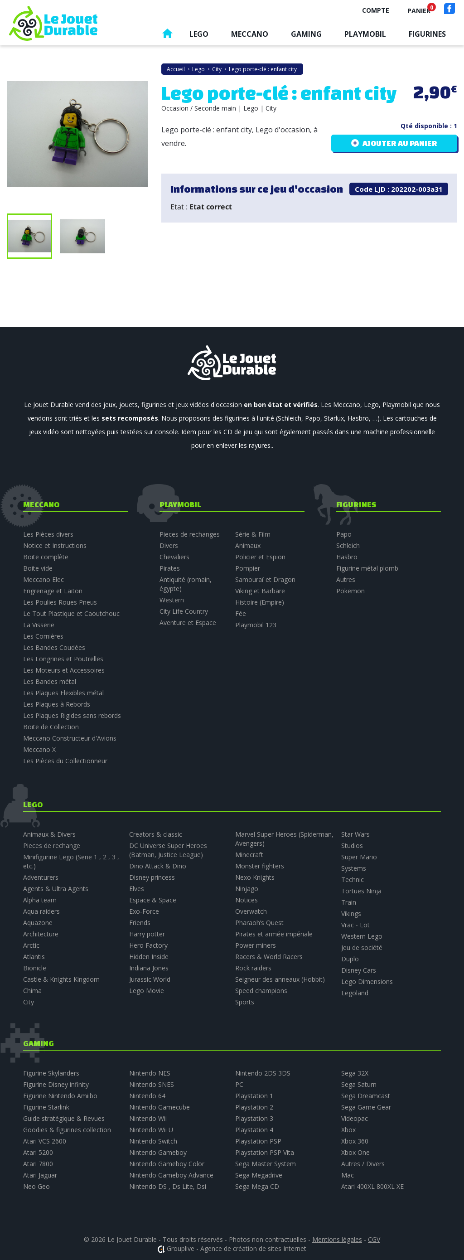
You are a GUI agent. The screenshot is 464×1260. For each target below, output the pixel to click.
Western (172, 600)
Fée (240, 613)
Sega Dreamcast (365, 1095)
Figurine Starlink (46, 1107)
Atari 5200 (38, 1152)
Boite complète (45, 556)
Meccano (249, 34)
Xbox (348, 1129)
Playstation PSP (258, 1141)
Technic (352, 879)
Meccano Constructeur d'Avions (69, 738)
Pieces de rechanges (190, 534)
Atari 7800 (38, 1163)
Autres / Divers (363, 1163)
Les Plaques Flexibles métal (63, 692)
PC (239, 1084)
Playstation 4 (254, 1129)
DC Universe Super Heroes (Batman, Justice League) (168, 850)
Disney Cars (358, 970)
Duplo (350, 959)
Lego (198, 34)
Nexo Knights (255, 877)
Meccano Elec (43, 579)
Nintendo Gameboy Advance (171, 1175)
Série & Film (253, 534)
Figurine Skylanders (51, 1073)
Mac (347, 1175)
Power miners (255, 945)
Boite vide (38, 568)
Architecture (40, 934)
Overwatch (251, 911)
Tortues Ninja (361, 891)
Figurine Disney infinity (56, 1084)
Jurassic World (149, 979)
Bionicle (34, 968)
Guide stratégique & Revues (64, 1118)
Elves (136, 888)
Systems (353, 868)
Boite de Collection (51, 726)
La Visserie (38, 624)
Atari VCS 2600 (44, 1141)
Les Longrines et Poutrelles (63, 658)
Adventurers (40, 877)
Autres (345, 579)
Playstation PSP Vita (264, 1152)
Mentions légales (337, 1239)
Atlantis (34, 956)
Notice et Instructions (55, 545)
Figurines (427, 34)
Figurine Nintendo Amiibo (60, 1095)
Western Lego (361, 936)
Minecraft (249, 854)
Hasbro (347, 556)
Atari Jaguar (40, 1175)
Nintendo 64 (147, 1095)
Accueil (167, 35)
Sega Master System (265, 1163)
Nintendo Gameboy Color (166, 1163)
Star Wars (355, 834)
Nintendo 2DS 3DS (262, 1073)
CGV (374, 1239)
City (28, 1002)
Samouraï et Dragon (265, 579)
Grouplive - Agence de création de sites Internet (236, 1248)
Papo (344, 534)
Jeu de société (361, 947)
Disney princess (152, 877)
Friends (139, 922)
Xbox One (355, 1152)
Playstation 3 (254, 1118)
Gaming (306, 34)
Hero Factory (148, 945)
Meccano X (39, 749)
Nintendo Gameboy (158, 1152)
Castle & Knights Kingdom (61, 979)
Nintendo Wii (148, 1118)
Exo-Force (144, 911)
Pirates (170, 568)
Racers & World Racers (269, 956)
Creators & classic (155, 834)
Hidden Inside (149, 956)
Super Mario (359, 857)
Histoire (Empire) (259, 602)
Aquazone (38, 922)
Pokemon (350, 590)
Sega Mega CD (257, 1186)
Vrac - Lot (355, 925)
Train (348, 902)
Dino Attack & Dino (157, 866)
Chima (32, 990)
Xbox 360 (354, 1141)
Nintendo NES (149, 1073)
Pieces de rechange (51, 845)
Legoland (354, 993)
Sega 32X (354, 1073)
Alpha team (40, 900)
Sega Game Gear (366, 1107)
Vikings (351, 913)
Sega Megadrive (258, 1175)
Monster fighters (259, 866)
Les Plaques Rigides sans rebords (72, 715)
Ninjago (246, 888)
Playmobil (365, 34)
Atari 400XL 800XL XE (372, 1186)
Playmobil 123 (255, 624)
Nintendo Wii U (151, 1129)
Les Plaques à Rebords (56, 704)
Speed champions (261, 990)
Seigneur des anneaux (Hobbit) (280, 979)
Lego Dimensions (367, 981)
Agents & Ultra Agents (55, 888)
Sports (244, 1002)
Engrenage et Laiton (52, 590)
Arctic (31, 945)
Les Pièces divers (48, 534)
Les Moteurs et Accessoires (64, 670)
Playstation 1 (254, 1095)
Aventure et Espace (188, 622)
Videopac (354, 1118)
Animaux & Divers (49, 834)
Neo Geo (36, 1186)
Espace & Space (152, 900)
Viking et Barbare (260, 590)
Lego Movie (146, 990)
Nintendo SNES (151, 1084)
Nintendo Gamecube (159, 1107)
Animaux (248, 545)
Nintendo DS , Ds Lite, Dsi (167, 1186)
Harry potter (147, 934)
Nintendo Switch (153, 1141)
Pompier (247, 568)
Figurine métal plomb (367, 568)
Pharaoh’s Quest (259, 922)
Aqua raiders (41, 911)
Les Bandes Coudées (54, 647)
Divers (169, 545)
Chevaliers (174, 556)
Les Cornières (43, 636)
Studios (352, 845)
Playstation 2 (254, 1107)
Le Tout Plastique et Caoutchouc (71, 613)
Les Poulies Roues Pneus (60, 602)
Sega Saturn (359, 1084)
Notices (246, 900)
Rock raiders (253, 968)
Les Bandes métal (49, 681)
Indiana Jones (149, 968)
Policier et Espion (260, 556)
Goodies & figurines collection (67, 1129)
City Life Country (184, 611)
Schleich (348, 545)
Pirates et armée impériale (274, 934)
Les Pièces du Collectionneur (65, 760)
